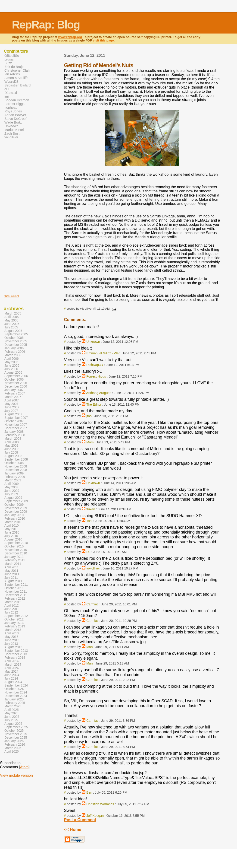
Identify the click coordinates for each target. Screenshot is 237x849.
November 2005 (15, 341)
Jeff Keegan (95, 815)
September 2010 (16, 543)
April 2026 (11, 751)
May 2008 (11, 445)
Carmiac (92, 604)
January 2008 (14, 431)
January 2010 (14, 515)
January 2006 (14, 348)
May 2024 (11, 671)
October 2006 (14, 379)
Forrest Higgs (96, 376)
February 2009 (14, 477)
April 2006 (11, 358)
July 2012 (11, 612)
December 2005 (15, 345)
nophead (10, 107)
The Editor (93, 404)
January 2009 (14, 473)
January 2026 (14, 741)
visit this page (103, 40)
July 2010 (11, 536)
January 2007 (14, 390)
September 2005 (16, 334)
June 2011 (11, 574)
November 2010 (15, 550)
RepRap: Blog (46, 25)
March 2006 (12, 355)
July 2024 (11, 678)
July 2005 (11, 327)
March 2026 (12, 748)
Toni (89, 521)
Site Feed (11, 296)
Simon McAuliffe (16, 78)
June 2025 (11, 717)
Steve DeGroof (15, 119)
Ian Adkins (12, 74)
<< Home (72, 829)
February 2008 (14, 435)
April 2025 (11, 710)
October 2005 (14, 338)
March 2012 (12, 602)
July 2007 (11, 411)
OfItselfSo (11, 55)
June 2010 (11, 532)
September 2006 (16, 376)
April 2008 (11, 442)
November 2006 (15, 383)
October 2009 (14, 504)
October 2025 (14, 730)
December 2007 (15, 428)
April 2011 (11, 567)
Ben (89, 792)
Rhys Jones (13, 111)
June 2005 (11, 324)
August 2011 (13, 581)
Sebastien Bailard (17, 85)
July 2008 (11, 452)
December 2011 (15, 595)
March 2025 (12, 706)
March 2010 (12, 522)
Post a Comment (80, 819)
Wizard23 (11, 81)
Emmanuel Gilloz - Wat (102, 353)
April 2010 (11, 525)
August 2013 (13, 647)
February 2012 (14, 598)
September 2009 (16, 501)
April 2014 (11, 661)
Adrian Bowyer (15, 115)
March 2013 (12, 630)
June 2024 (11, 675)
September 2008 (16, 459)
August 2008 (13, 456)
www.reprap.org (70, 37)
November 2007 (15, 424)
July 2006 (11, 369)
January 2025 (14, 699)
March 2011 (12, 564)
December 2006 (15, 386)
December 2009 (15, 511)
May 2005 (11, 320)
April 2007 (11, 400)
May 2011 (11, 570)
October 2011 (14, 588)
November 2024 (15, 692)
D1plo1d (10, 93)
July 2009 (11, 494)
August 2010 (13, 539)
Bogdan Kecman (16, 100)
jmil (6, 96)
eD (6, 89)
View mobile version (16, 775)
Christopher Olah (17, 70)
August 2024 (13, 682)
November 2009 (15, 508)
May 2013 (11, 637)
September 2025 (16, 727)
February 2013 (14, 626)
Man (89, 647)
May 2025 (11, 713)
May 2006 (11, 362)
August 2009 (13, 497)
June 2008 (11, 449)
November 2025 (15, 734)
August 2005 (13, 331)
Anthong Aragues (98, 393)
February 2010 (14, 518)
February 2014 (14, 657)
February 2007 (14, 393)
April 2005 (11, 317)
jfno (89, 416)
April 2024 (11, 668)
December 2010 (15, 553)
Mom (90, 442)
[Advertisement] (17, 216)
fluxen (90, 509)
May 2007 (11, 404)
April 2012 (11, 605)
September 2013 (16, 650)
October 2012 (14, 619)
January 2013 (14, 623)
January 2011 (14, 557)
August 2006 (13, 372)
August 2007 (13, 414)
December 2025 (15, 737)
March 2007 (12, 397)
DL (88, 552)
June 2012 (11, 609)
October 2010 (14, 546)
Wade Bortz (13, 122)
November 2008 (15, 466)
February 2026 (14, 744)
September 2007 (16, 418)
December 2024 (15, 696)
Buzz (8, 63)
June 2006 (11, 365)
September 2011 (16, 584)
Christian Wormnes (100, 804)
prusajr (9, 59)
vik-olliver (93, 568)
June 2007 (11, 407)
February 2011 (14, 560)
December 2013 (15, 654)
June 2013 (11, 640)
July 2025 (11, 720)
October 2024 (14, 689)
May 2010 (11, 529)
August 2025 (13, 723)
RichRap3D (94, 365)
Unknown (93, 341)
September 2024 (16, 685)
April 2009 (11, 484)
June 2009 (11, 491)
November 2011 (15, 591)
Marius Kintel (14, 130)
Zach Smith (12, 133)
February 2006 (14, 351)
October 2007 (14, 421)
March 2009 (12, 480)
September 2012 (16, 616)
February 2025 (14, 703)
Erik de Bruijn (14, 67)
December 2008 (15, 470)
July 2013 (11, 643)
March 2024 (12, 664)
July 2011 (11, 577)
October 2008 (14, 463)
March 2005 (12, 313)
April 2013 (11, 633)
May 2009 (11, 487)
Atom (24, 767)
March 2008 (12, 438)
